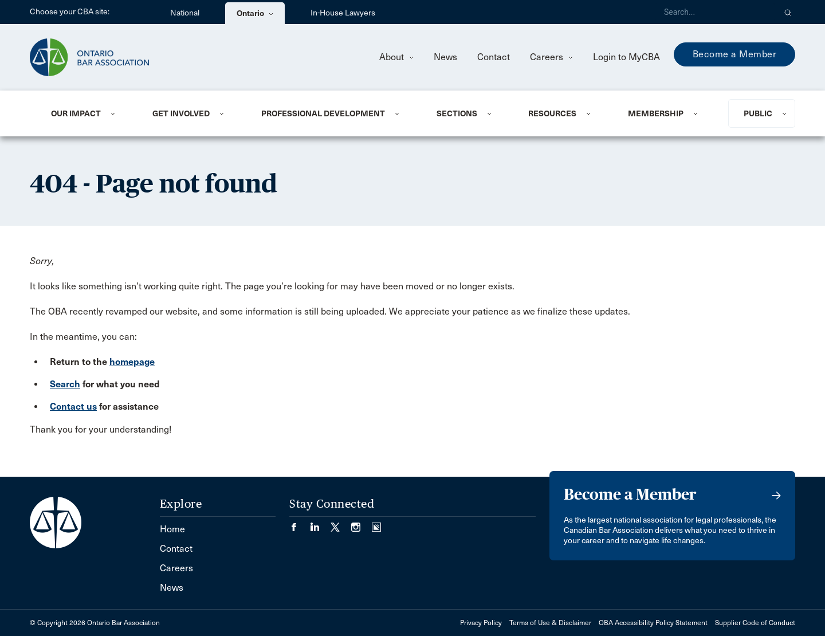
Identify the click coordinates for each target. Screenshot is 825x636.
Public (758, 113)
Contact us (73, 406)
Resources (552, 113)
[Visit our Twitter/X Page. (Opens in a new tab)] (341, 523)
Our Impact (76, 113)
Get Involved (181, 113)
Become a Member (735, 54)
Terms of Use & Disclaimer (550, 623)
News (445, 57)
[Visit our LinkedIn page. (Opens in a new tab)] (320, 523)
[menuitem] (87, 113)
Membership (655, 113)
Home (172, 529)
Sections (457, 113)
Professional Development (323, 113)
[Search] (715, 12)
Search (65, 384)
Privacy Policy (481, 623)
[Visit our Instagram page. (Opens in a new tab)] (361, 523)
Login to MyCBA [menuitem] (626, 57)
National (184, 13)
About (396, 57)
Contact (493, 57)
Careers (551, 57)
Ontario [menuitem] (255, 13)
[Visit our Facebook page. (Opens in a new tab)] (299, 523)
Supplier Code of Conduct (755, 623)
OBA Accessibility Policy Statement (653, 623)
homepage (132, 361)
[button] (788, 12)
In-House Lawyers (343, 13)
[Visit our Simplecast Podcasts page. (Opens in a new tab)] (376, 523)
